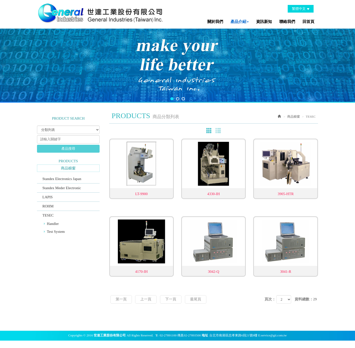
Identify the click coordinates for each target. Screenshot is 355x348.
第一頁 (121, 299)
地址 (205, 335)
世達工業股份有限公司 (101, 12)
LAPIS (47, 197)
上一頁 (145, 299)
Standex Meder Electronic (61, 188)
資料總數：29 (306, 299)
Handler (53, 224)
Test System (56, 232)
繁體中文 (300, 9)
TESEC (48, 215)
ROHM (47, 206)
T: (156, 335)
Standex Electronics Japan (61, 179)
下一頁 (170, 299)
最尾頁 (195, 299)
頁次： (270, 299)
